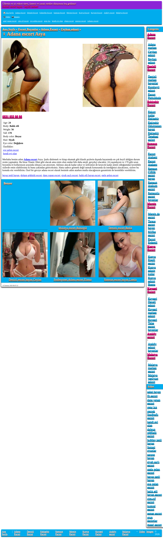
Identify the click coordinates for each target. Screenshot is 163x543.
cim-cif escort (23, 21)
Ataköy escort (109, 13)
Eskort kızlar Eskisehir (153, 115)
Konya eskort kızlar (152, 270)
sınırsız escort (80, 21)
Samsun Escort (59, 13)
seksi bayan (154, 391)
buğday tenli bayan (154, 441)
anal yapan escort (10, 21)
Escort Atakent (152, 155)
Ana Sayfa (8, 29)
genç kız (47, 21)
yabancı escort (92, 21)
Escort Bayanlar (28, 29)
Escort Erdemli (152, 240)
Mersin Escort (71, 13)
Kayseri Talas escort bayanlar (153, 324)
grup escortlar (152, 519)
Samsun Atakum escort (152, 185)
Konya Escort (84, 13)
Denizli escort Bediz (120, 228)
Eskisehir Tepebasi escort (153, 136)
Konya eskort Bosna (152, 281)
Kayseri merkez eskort (152, 312)
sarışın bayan (151, 456)
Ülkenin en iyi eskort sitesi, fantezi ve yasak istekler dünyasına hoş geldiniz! (39, 3)
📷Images (16, 17)
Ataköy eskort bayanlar (153, 347)
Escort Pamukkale (154, 96)
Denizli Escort (32, 13)
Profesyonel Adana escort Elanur (73, 279)
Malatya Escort (122, 13)
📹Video (6, 17)
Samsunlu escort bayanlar (154, 196)
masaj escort (154, 524)
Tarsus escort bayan (152, 224)
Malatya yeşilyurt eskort (153, 378)
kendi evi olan (57, 21)
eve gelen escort (36, 21)
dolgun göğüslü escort (31, 175)
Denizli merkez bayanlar (153, 80)
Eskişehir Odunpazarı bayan (155, 126)
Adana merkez (152, 46)
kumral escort (151, 507)
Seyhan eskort (152, 60)
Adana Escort (20, 13)
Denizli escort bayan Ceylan (25, 279)
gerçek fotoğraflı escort (152, 414)
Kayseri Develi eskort (152, 302)
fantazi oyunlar (151, 449)
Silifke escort (152, 233)
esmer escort (154, 513)
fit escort (152, 395)
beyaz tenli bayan (10, 175)
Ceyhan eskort (70, 29)
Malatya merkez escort (153, 368)
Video (142, 531)
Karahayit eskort (154, 88)
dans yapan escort (51, 175)
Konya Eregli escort (152, 260)
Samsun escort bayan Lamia (120, 279)
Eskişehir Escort (46, 13)
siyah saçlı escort (69, 175)
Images (149, 531)
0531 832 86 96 (12, 116)
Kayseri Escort (96, 13)
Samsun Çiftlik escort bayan (152, 173)
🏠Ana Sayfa (8, 13)
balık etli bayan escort (89, 175)
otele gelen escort (109, 175)
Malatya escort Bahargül (73, 228)
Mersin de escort (154, 215)
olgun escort (69, 21)
